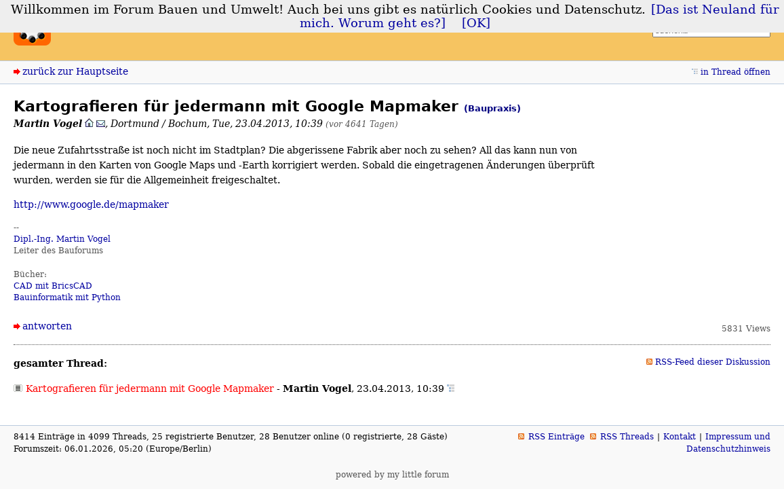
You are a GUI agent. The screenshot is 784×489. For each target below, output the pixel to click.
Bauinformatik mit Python (67, 297)
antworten (47, 326)
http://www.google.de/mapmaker (91, 204)
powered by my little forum (392, 474)
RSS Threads (627, 436)
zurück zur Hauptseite (75, 71)
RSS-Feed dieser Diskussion (712, 362)
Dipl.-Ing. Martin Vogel (62, 239)
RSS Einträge (556, 436)
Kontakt (679, 436)
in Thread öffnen (735, 72)
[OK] (476, 23)
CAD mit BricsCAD (53, 286)
